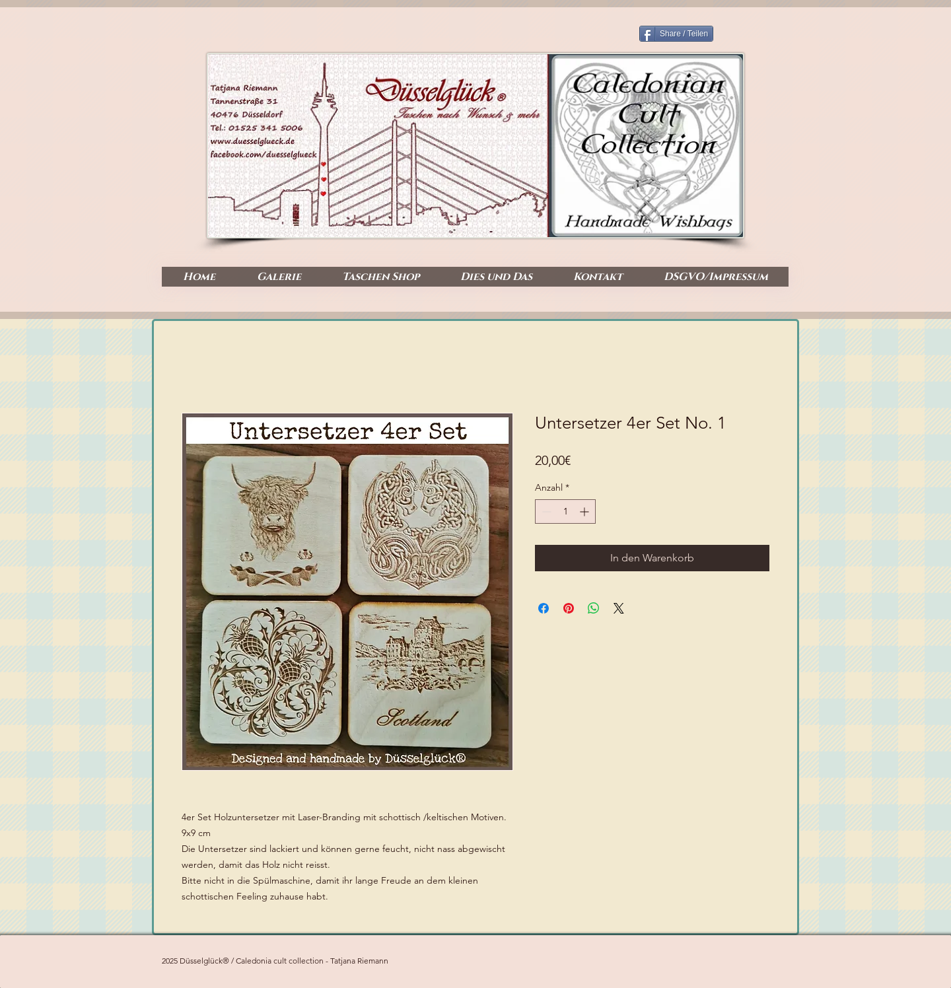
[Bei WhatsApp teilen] (594, 608)
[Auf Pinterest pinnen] (569, 608)
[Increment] (585, 511)
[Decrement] (545, 511)
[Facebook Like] (736, 225)
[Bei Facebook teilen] (543, 608)
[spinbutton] (565, 511)
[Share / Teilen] (676, 34)
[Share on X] (619, 608)
